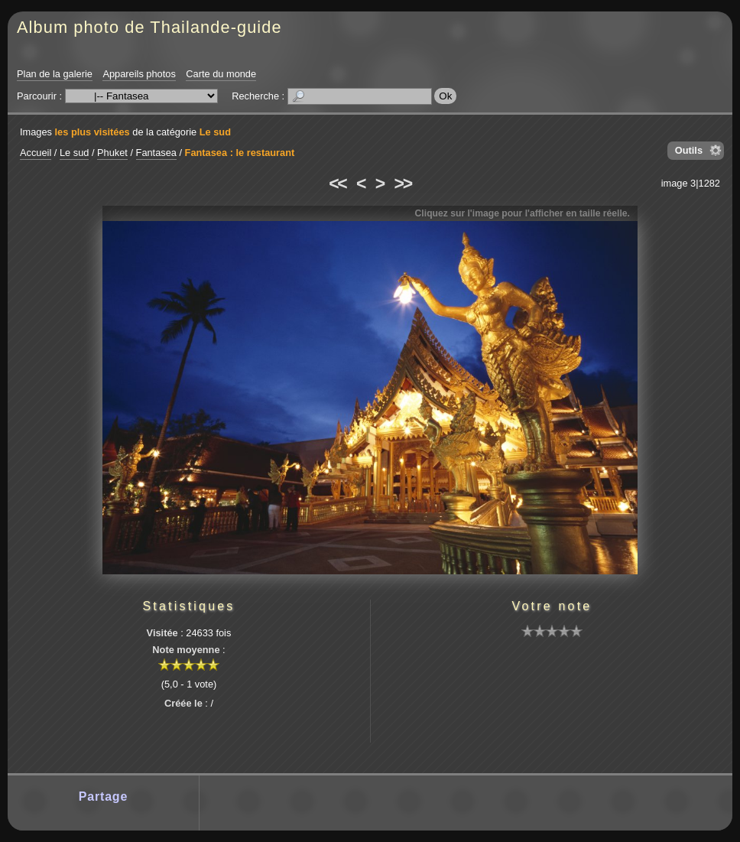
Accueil (35, 152)
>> (402, 183)
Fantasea (156, 152)
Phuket (112, 152)
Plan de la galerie (54, 74)
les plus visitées (92, 132)
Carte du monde (221, 74)
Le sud (215, 132)
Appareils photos (138, 74)
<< (337, 183)
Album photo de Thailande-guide (149, 27)
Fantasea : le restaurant (240, 152)
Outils (689, 150)
